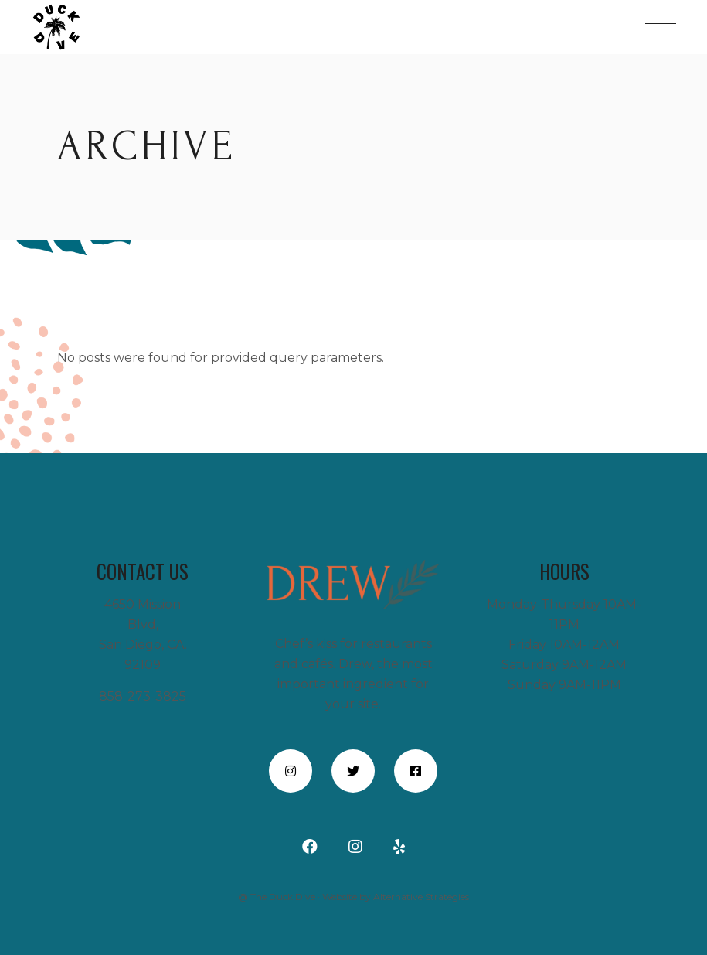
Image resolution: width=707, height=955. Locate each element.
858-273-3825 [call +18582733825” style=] (142, 696)
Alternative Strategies (421, 896)
